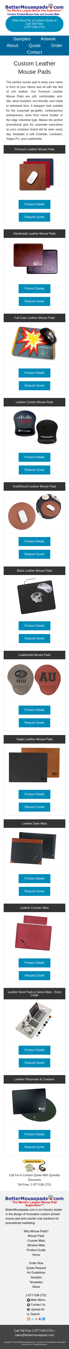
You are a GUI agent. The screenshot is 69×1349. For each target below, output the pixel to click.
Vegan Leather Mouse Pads (34, 739)
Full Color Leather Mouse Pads (34, 317)
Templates (36, 1282)
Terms (36, 1254)
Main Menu (36, 1299)
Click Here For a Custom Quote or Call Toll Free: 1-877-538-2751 (34, 24)
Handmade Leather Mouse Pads (34, 233)
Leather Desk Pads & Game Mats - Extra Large (34, 993)
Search (36, 1314)
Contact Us (36, 1304)
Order (56, 45)
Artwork (48, 38)
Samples (21, 38)
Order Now (36, 1263)
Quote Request (36, 1268)
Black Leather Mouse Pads (34, 570)
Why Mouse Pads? (36, 1231)
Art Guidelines (36, 1272)
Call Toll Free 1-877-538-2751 (33, 1330)
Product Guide (36, 1250)
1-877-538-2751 (36, 1295)
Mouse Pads (36, 1235)
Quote (34, 45)
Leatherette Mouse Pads (34, 655)
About (12, 45)
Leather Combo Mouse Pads (34, 402)
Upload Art (36, 1309)
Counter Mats (36, 1240)
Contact (34, 52)
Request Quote (35, 217)
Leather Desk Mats (34, 823)
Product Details (34, 204)
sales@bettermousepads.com (34, 1335)
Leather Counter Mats (34, 907)
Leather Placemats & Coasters (34, 1079)
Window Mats (36, 1245)
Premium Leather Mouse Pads (34, 149)
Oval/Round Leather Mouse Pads (34, 486)
